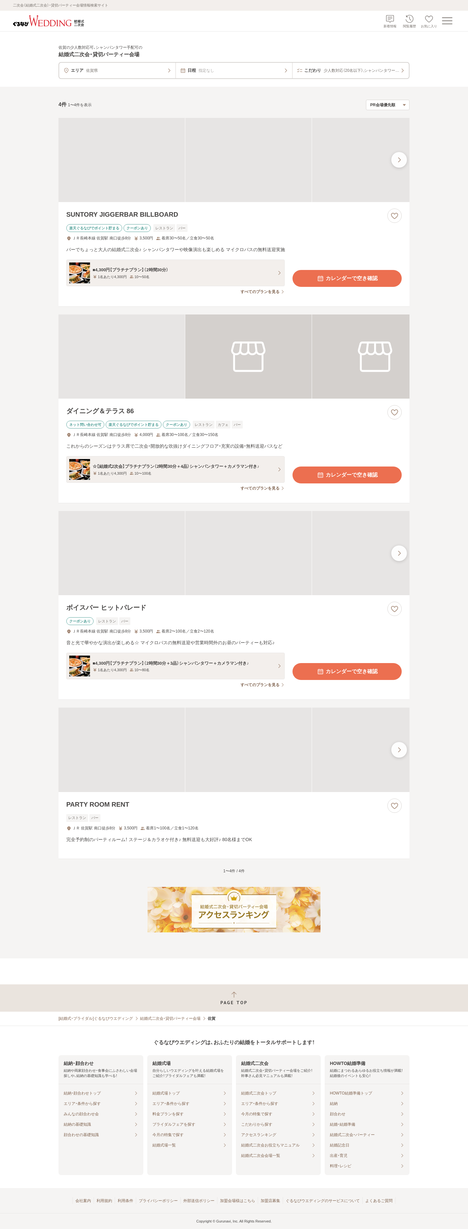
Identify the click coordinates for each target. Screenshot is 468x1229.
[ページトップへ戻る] (234, 998)
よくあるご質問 (379, 1200)
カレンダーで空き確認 (347, 278)
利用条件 (125, 1200)
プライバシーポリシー (158, 1200)
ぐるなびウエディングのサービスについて (323, 1200)
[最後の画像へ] (399, 160)
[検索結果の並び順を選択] (388, 105)
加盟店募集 (270, 1200)
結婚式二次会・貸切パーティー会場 (170, 1018)
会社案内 (83, 1200)
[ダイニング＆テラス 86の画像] (234, 356)
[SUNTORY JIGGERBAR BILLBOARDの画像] (234, 160)
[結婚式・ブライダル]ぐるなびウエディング (95, 1018)
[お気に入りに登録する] (394, 216)
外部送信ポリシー (198, 1200)
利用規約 (104, 1200)
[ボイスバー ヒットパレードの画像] (234, 553)
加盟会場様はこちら (237, 1200)
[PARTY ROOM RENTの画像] (234, 750)
